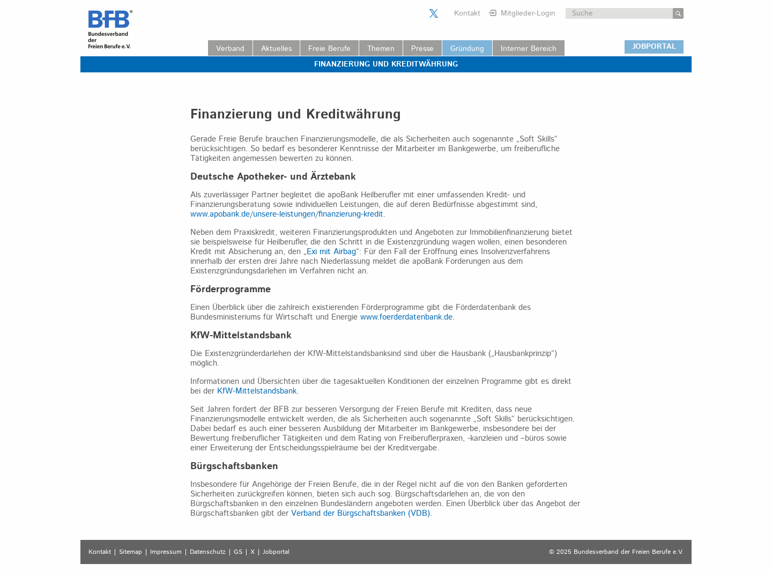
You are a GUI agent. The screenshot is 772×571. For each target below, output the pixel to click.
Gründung (467, 48)
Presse (422, 48)
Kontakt (467, 13)
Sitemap (130, 552)
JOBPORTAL (654, 46)
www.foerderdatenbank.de (406, 317)
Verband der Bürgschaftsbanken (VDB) (360, 513)
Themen (381, 48)
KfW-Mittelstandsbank (256, 391)
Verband (230, 48)
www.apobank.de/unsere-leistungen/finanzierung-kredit (286, 214)
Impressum (166, 552)
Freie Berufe (329, 48)
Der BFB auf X (433, 13)
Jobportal (276, 552)
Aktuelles (276, 48)
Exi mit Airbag (331, 251)
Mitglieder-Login (528, 13)
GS (238, 552)
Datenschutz (208, 552)
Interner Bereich (528, 48)
